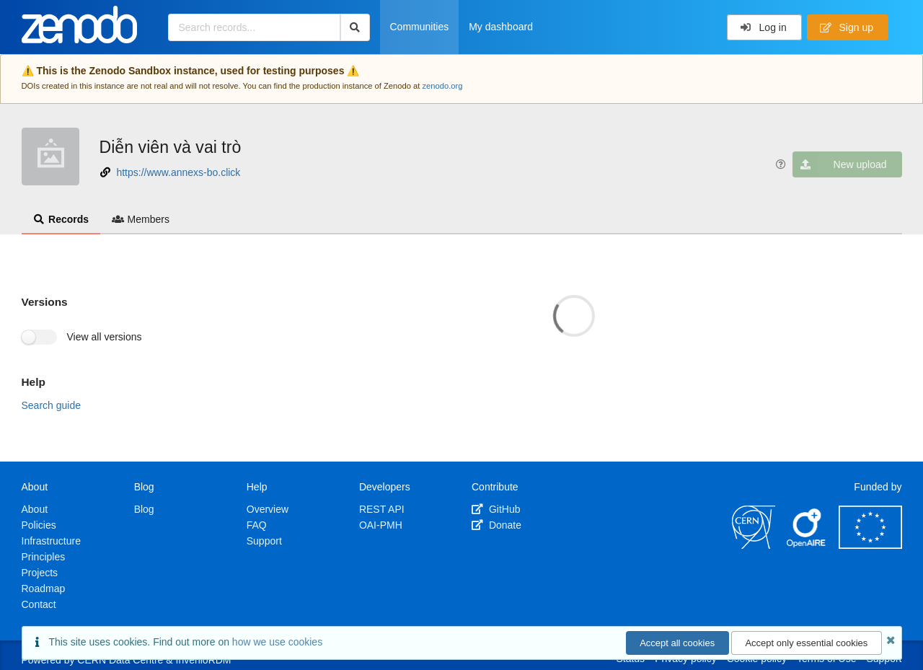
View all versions (104, 337)
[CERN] (753, 545)
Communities (419, 26)
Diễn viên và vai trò (171, 147)
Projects (40, 572)
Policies (39, 525)
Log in (763, 27)
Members (140, 219)
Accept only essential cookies (806, 643)
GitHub (496, 509)
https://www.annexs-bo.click (178, 172)
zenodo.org (442, 85)
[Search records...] (254, 27)
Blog (144, 509)
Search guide (51, 405)
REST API (382, 509)
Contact (39, 604)
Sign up (846, 27)
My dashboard (501, 26)
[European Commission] (870, 545)
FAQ (257, 525)
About (35, 509)
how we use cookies (277, 642)
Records (61, 219)
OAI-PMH (380, 525)
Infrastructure (51, 541)
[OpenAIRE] (807, 545)
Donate (496, 525)
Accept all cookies (677, 643)
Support (264, 541)
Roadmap (44, 588)
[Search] (355, 27)
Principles (44, 557)
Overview (267, 509)
